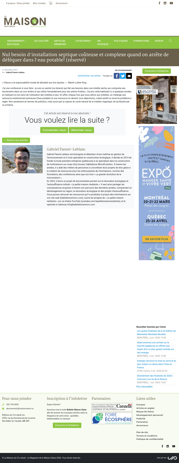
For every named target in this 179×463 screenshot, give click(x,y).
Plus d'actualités (144, 386)
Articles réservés (60, 43)
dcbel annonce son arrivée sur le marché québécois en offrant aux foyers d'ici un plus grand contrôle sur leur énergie (155, 347)
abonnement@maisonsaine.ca (19, 408)
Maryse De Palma (145, 411)
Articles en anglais (145, 408)
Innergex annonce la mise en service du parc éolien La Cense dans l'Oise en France (156, 364)
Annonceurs (142, 425)
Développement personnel (149, 415)
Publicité (140, 418)
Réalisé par (161, 458)
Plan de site (142, 432)
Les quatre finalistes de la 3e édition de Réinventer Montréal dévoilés (156, 333)
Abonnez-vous (81, 130)
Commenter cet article (89, 75)
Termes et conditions (146, 436)
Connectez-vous (54, 130)
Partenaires (142, 422)
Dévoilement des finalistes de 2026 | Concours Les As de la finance (155, 377)
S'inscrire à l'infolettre (157, 71)
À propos (140, 404)
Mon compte (39, 3)
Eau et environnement (123, 70)
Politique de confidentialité (149, 439)
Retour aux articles (16, 140)
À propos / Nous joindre (18, 3)
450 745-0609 (12, 404)
